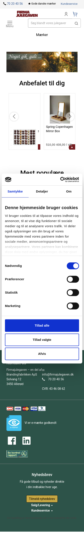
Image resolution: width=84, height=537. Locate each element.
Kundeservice (69, 3)
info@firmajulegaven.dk (58, 374)
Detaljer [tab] (42, 191)
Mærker (42, 35)
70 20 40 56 (15, 3)
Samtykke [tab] (15, 191)
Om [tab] (69, 191)
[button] (76, 23)
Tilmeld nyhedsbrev (42, 499)
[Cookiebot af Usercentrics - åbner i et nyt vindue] (60, 179)
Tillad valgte (42, 339)
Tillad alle (42, 325)
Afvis (42, 353)
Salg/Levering (42, 505)
